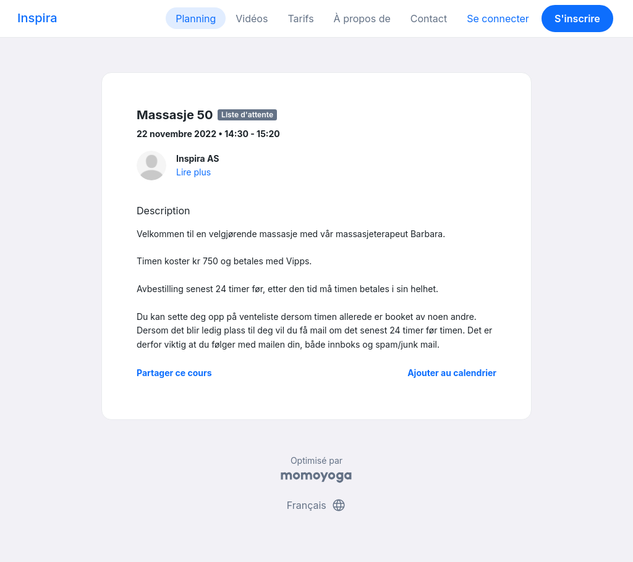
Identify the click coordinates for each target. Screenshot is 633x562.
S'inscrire (577, 18)
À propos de (362, 18)
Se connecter (498, 18)
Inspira (37, 17)
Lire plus (193, 172)
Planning (196, 18)
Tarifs (300, 18)
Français (317, 505)
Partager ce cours (174, 372)
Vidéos (252, 18)
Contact (428, 18)
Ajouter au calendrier (451, 372)
